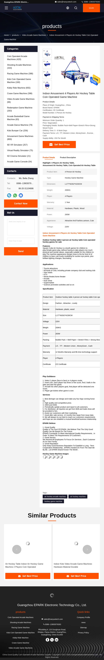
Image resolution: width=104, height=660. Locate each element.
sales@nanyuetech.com (65, 2)
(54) (19, 162)
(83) (18, 117)
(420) (17, 57)
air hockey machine (78, 497)
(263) (19, 109)
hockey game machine (53, 501)
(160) (19, 80)
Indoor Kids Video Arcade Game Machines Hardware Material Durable (73, 565)
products (15, 35)
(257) (17, 145)
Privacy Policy (83, 633)
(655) (18, 88)
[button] (47, 88)
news (83, 622)
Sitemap (83, 628)
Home (6, 35)
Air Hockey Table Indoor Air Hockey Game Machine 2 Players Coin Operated (24, 565)
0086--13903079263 (90, 2)
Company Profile (83, 617)
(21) (19, 156)
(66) (21, 100)
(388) (20, 74)
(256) (17, 131)
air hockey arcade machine (55, 497)
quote (91, 8)
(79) (19, 125)
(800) (20, 137)
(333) (19, 66)
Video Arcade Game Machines (34, 35)
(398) (19, 93)
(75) (20, 150)
